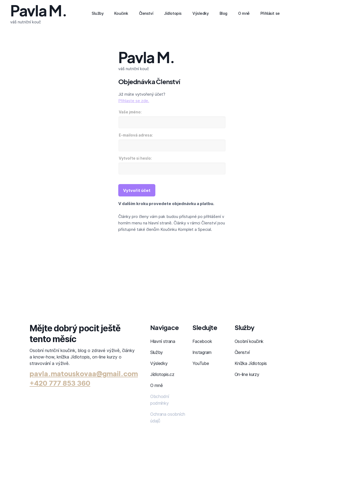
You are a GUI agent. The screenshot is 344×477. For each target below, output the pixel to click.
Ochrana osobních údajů (167, 417)
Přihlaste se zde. (133, 100)
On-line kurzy (247, 374)
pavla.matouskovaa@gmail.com (84, 373)
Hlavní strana (162, 341)
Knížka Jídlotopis (251, 363)
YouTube (200, 363)
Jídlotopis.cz (162, 374)
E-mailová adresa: (136, 135)
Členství (242, 352)
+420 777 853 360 (60, 383)
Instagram (202, 352)
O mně (156, 385)
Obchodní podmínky (159, 400)
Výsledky (158, 363)
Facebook (202, 341)
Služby (156, 352)
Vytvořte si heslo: (135, 158)
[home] (38, 13)
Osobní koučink (249, 341)
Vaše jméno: (130, 112)
